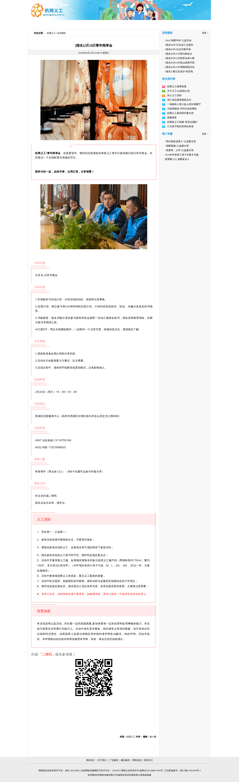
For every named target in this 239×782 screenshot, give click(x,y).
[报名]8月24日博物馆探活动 (179, 67)
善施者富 (172, 117)
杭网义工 (51, 33)
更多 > (205, 33)
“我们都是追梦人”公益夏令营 (180, 141)
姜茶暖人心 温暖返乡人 (177, 159)
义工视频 (123, 23)
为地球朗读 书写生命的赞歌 (182, 108)
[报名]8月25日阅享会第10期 (179, 58)
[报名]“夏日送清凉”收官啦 (179, 71)
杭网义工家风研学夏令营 (180, 113)
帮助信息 (136, 760)
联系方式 (148, 760)
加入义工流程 (174, 95)
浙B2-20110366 (72, 770)
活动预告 (61, 33)
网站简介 (90, 760)
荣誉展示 (195, 23)
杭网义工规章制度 (176, 86)
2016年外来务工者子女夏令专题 (182, 154)
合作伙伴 (171, 23)
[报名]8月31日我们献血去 (178, 53)
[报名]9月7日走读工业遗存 (179, 44)
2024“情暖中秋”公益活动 (178, 40)
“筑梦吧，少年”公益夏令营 (179, 150)
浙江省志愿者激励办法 (179, 99)
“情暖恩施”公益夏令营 (177, 145)
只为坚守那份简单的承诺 (180, 126)
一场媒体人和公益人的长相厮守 (184, 104)
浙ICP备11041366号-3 (190, 770)
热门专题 (99, 23)
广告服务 (113, 760)
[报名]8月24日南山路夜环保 (179, 62)
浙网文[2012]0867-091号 (151, 770)
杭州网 (91, 775)
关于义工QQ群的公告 (178, 90)
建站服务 (125, 760)
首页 (46, 23)
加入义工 (74, 23)
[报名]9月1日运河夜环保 (178, 49)
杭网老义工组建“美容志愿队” (182, 122)
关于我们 (102, 760)
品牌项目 (147, 23)
